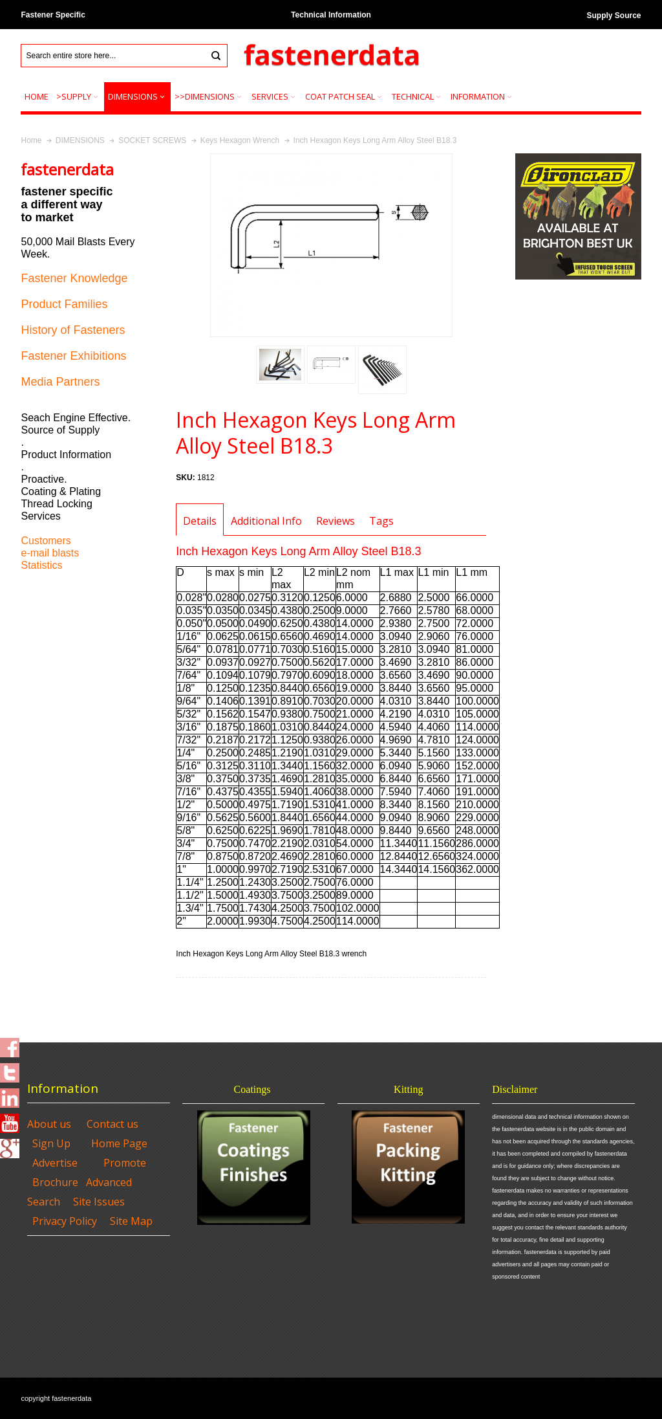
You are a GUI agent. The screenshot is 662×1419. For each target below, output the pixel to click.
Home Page (119, 1143)
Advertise (55, 1163)
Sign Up (51, 1143)
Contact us (112, 1124)
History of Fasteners (73, 330)
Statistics (41, 565)
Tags (381, 521)
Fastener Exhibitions (73, 355)
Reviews (335, 521)
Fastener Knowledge (74, 278)
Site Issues (99, 1201)
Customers (45, 540)
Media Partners (60, 381)
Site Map (131, 1221)
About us (49, 1124)
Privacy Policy (64, 1221)
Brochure (55, 1182)
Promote (124, 1163)
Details (200, 521)
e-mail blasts (50, 552)
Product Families (64, 304)
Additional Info (266, 521)
